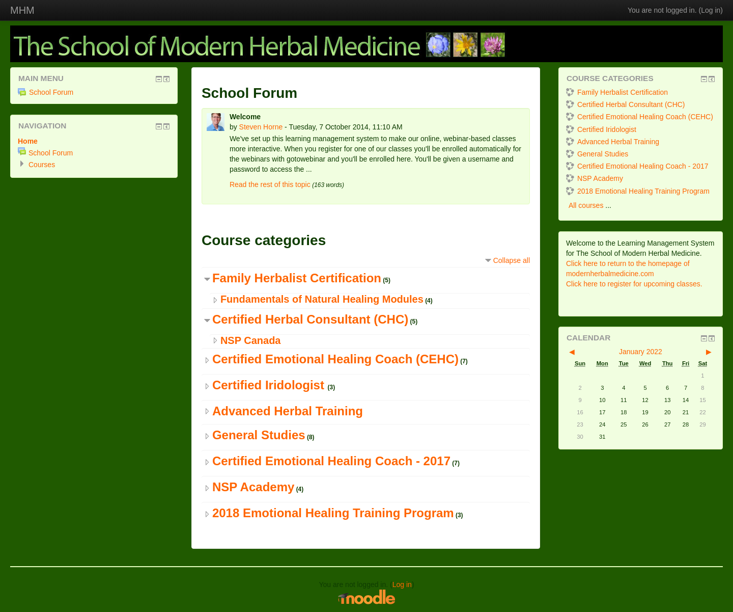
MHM (22, 10)
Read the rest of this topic (270, 184)
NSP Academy (253, 487)
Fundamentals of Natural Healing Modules (322, 299)
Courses (42, 165)
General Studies (258, 435)
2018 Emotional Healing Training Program (333, 513)
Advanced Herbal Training (287, 411)
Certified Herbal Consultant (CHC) (310, 319)
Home (28, 141)
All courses (586, 205)
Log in (710, 10)
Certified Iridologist (270, 385)
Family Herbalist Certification (296, 278)
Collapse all (511, 260)
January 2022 (640, 352)
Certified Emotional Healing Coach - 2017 (331, 461)
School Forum (45, 92)
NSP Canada (250, 340)
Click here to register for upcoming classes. (634, 284)
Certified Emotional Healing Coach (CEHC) (335, 359)
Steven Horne (261, 127)
